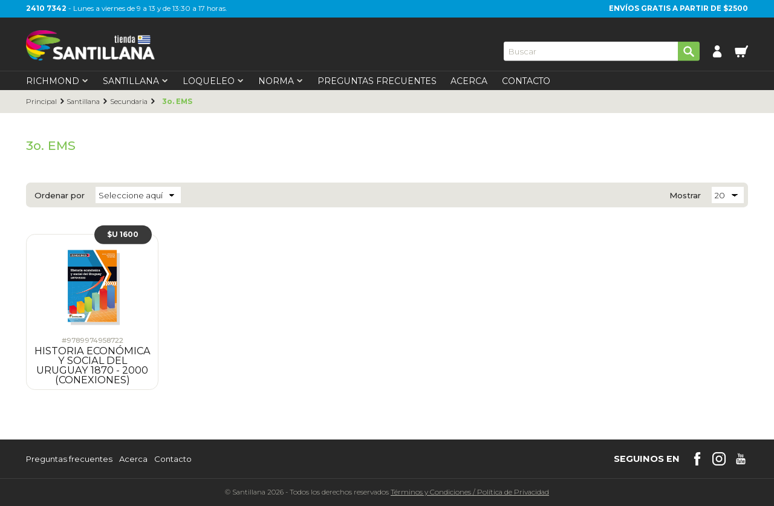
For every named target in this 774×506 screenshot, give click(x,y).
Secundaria (129, 101)
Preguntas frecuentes (69, 459)
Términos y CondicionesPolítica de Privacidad (470, 492)
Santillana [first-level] (135, 81)
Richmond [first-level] (57, 81)
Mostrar (685, 195)
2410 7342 (46, 8)
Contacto (526, 81)
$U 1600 (122, 234)
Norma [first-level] (280, 81)
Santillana (83, 101)
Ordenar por (59, 195)
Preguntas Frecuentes (377, 81)
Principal (41, 101)
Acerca (468, 81)
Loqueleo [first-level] (213, 81)
